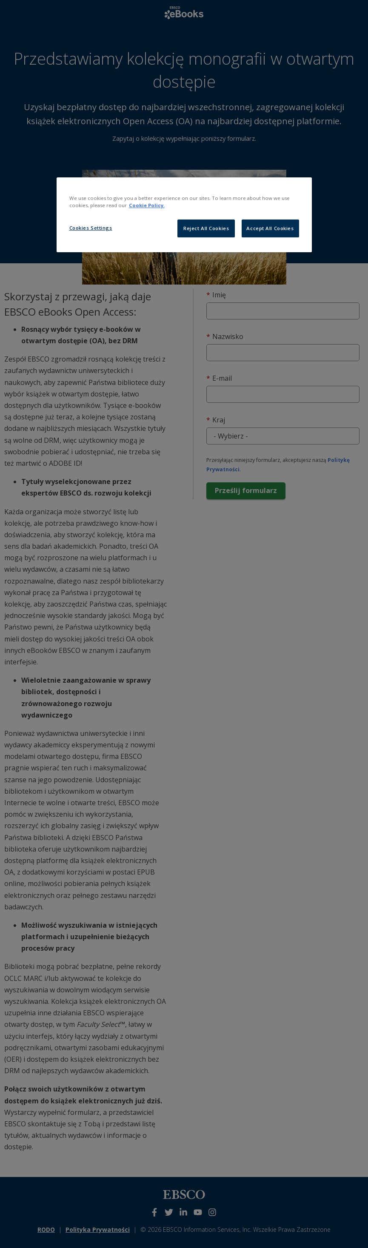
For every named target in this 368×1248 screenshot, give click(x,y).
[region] (184, 214)
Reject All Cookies (206, 228)
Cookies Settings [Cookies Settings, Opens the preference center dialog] (90, 228)
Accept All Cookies (270, 228)
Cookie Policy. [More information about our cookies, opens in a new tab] (147, 205)
